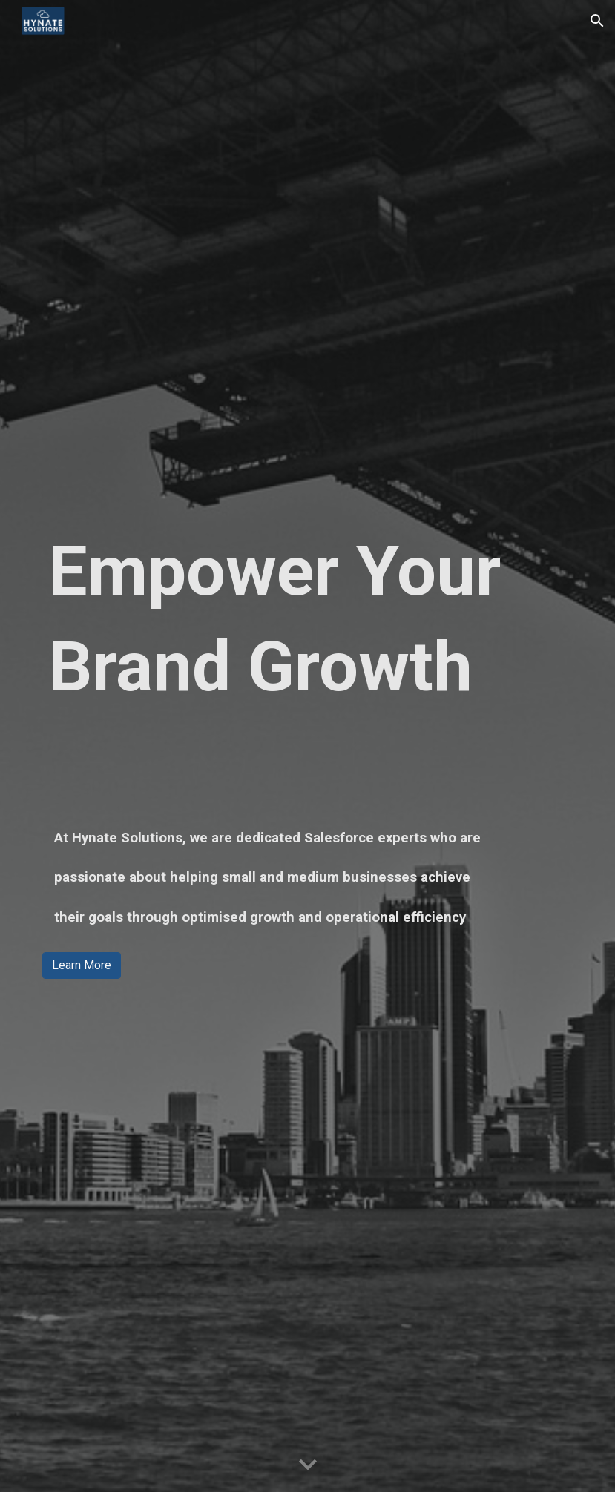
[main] (307, 619)
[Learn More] (81, 965)
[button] (597, 21)
